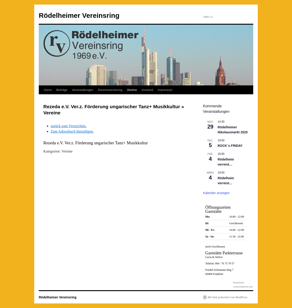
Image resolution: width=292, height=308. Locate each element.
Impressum (165, 90)
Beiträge (61, 90)
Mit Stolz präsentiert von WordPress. (228, 297)
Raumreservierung (110, 90)
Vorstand (147, 90)
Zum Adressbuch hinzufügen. (72, 131)
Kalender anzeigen (216, 193)
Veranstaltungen (82, 90)
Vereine (132, 90)
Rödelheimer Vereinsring (79, 15)
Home (48, 90)
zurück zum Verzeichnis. (68, 126)
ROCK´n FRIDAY (230, 145)
